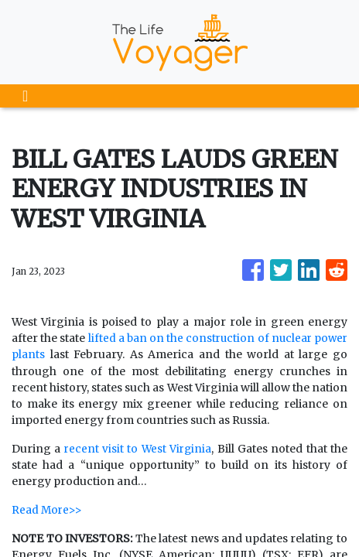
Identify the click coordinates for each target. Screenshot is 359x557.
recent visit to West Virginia (138, 448)
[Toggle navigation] (25, 96)
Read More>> (48, 509)
